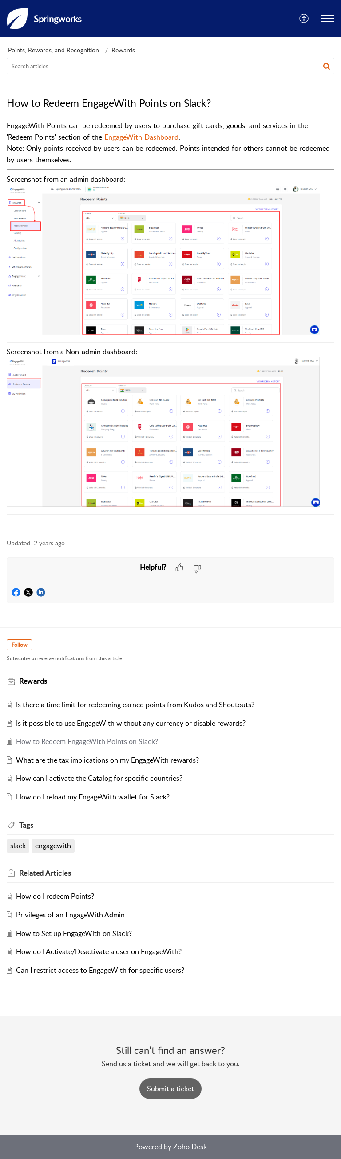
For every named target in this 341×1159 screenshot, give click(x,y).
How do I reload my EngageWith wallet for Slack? (93, 797)
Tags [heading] (26, 825)
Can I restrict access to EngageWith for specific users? (100, 970)
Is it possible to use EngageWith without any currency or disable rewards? (131, 723)
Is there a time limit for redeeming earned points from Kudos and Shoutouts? (135, 704)
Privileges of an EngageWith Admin (70, 915)
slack (18, 845)
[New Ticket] (170, 1088)
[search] (170, 66)
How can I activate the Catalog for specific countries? (99, 778)
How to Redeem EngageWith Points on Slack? (87, 741)
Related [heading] (45, 873)
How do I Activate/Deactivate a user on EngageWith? (99, 951)
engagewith (53, 845)
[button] (304, 18)
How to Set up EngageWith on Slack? (74, 933)
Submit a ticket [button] (170, 1088)
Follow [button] (19, 645)
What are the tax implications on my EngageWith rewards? (107, 760)
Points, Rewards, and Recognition (53, 50)
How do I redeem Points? (55, 896)
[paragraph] (170, 324)
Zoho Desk (190, 1146)
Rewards (123, 50)
